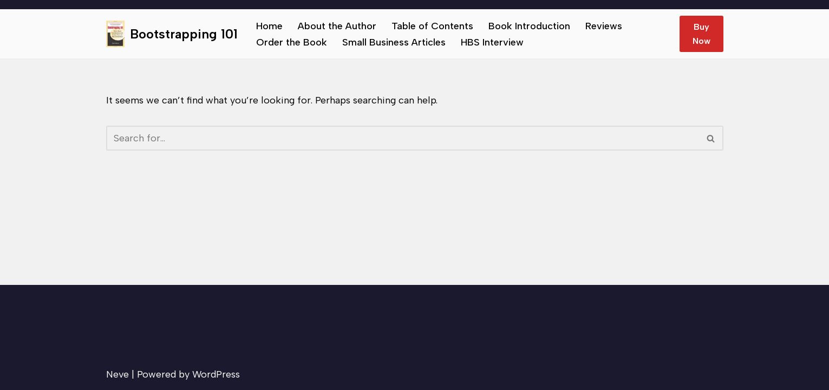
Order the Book (291, 42)
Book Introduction (529, 26)
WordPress (216, 374)
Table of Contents (432, 26)
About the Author (337, 26)
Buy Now (701, 34)
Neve (117, 374)
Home (269, 26)
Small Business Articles (394, 42)
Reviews (603, 26)
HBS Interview (492, 42)
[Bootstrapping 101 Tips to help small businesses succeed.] (172, 34)
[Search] (402, 138)
